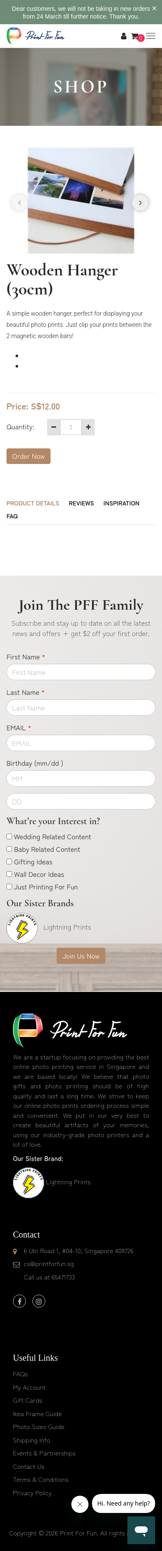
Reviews (81, 503)
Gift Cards (27, 1399)
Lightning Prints (68, 1181)
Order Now (28, 456)
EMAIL (18, 727)
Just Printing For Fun (46, 886)
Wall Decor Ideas (39, 874)
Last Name (25, 692)
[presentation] (19, 202)
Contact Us (28, 1466)
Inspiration (122, 503)
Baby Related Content (47, 849)
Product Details (32, 503)
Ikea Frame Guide (37, 1413)
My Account (29, 1386)
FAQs (20, 1373)
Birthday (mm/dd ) (34, 763)
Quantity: (20, 426)
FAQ (12, 516)
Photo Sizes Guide (38, 1426)
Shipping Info (31, 1439)
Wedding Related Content (52, 836)
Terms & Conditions (41, 1479)
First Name (25, 656)
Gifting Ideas (33, 861)
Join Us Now (80, 955)
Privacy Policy (32, 1492)
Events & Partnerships (44, 1452)
